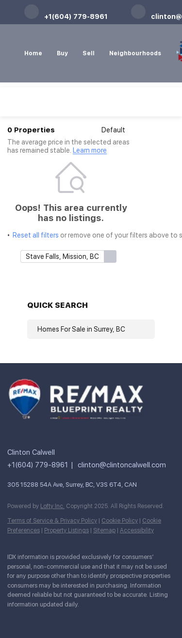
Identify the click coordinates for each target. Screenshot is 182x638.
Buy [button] (62, 53)
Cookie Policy (119, 520)
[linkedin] (31, 618)
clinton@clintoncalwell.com (122, 465)
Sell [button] (89, 53)
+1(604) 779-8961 (37, 465)
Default (113, 130)
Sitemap (104, 530)
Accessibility (137, 530)
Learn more (90, 151)
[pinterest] (90, 618)
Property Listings (66, 530)
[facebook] (12, 618)
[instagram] (70, 618)
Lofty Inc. (52, 506)
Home (33, 53)
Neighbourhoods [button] (135, 53)
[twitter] (51, 618)
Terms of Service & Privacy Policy (52, 520)
